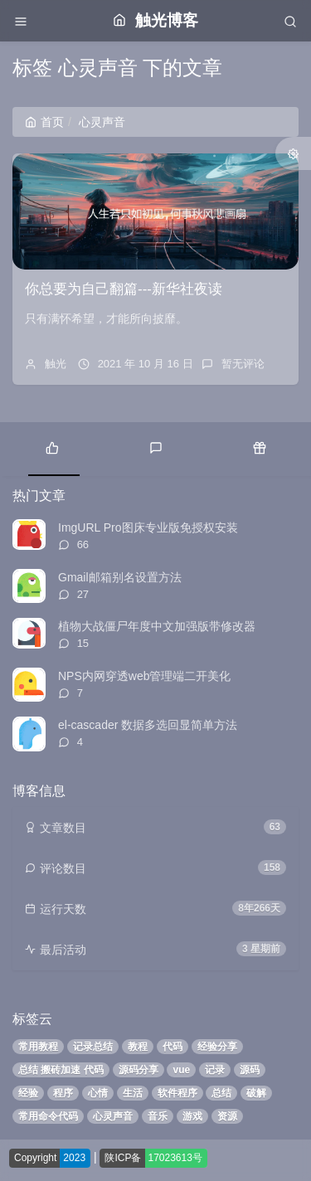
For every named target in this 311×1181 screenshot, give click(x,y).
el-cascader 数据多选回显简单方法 (147, 724)
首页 (44, 122)
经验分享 (217, 1046)
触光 (55, 363)
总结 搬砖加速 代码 (61, 1070)
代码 (172, 1046)
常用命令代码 (48, 1116)
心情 (98, 1093)
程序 (63, 1093)
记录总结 (93, 1046)
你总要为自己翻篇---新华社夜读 (123, 289)
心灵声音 (113, 1116)
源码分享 (138, 1070)
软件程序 (177, 1093)
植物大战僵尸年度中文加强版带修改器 (156, 626)
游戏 (192, 1116)
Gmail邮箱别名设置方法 (120, 577)
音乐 (158, 1116)
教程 (138, 1046)
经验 (28, 1093)
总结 (221, 1093)
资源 (227, 1116)
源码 (250, 1070)
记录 (215, 1070)
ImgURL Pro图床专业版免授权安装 (148, 527)
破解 (256, 1093)
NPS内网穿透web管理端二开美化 (144, 676)
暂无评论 (243, 363)
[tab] (52, 447)
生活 (133, 1093)
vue (181, 1070)
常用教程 (38, 1046)
